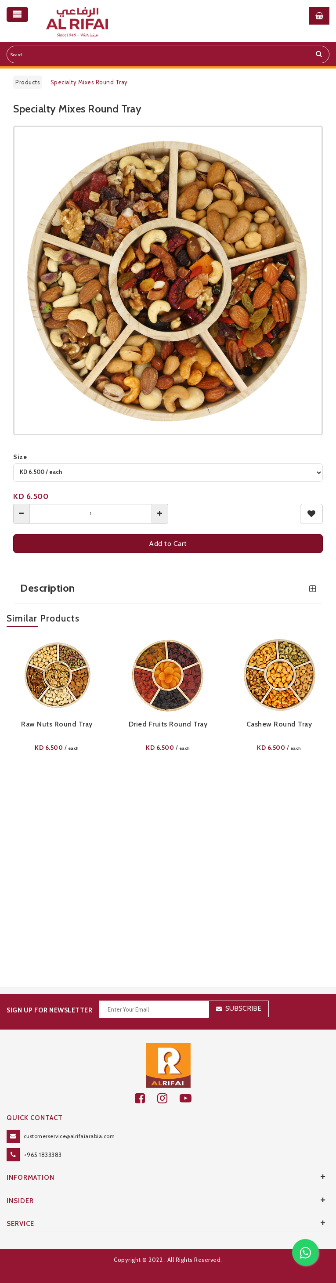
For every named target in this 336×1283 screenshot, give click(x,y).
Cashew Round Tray (279, 724)
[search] (319, 54)
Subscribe (243, 1008)
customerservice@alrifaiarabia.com (69, 1136)
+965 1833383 (43, 1154)
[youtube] (190, 1098)
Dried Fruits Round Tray (168, 724)
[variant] (168, 472)
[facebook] (146, 1098)
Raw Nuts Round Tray (57, 724)
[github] (168, 1098)
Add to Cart (168, 543)
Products (27, 82)
